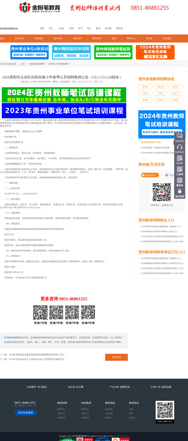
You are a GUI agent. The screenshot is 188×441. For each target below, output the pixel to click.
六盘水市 (160, 87)
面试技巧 (109, 418)
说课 (131, 409)
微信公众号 (150, 175)
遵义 (51, 28)
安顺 (71, 28)
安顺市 (145, 93)
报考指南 (38, 38)
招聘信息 (61, 409)
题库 (114, 38)
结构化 (132, 418)
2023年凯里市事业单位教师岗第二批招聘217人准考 (162, 258)
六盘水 (61, 28)
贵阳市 (145, 87)
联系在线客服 (25, 412)
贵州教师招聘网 (36, 64)
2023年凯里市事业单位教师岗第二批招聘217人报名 (162, 226)
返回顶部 (179, 196)
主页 (22, 64)
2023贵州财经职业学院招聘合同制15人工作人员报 (162, 241)
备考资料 (58, 38)
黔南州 (145, 100)
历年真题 (109, 413)
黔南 (98, 28)
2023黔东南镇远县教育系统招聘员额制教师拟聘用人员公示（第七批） (43, 354)
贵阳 (42, 28)
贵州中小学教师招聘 (58, 64)
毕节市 (160, 93)
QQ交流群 (173, 175)
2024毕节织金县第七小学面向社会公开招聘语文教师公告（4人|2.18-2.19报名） (47, 359)
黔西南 (119, 28)
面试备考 (61, 418)
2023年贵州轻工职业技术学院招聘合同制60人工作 (162, 236)
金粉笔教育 (65, 82)
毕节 (80, 28)
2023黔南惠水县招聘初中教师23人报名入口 (159, 231)
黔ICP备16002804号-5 (121, 436)
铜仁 (89, 28)
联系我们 (167, 38)
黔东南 (108, 28)
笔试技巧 (61, 413)
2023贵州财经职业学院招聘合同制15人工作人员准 (162, 273)
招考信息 (19, 38)
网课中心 (131, 38)
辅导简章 (96, 38)
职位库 (149, 38)
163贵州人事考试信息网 (40, 82)
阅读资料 (77, 38)
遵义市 (176, 87)
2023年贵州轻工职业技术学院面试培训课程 (159, 153)
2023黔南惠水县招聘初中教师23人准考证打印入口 (162, 263)
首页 (2, 38)
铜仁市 (176, 93)
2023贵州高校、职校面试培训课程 (155, 148)
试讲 (131, 413)
